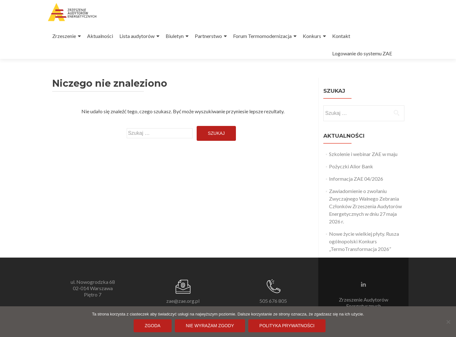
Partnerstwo (208, 36)
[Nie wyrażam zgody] (448, 322)
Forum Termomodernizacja (262, 36)
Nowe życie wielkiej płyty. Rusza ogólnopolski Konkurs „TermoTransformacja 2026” (364, 241)
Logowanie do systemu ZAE (362, 53)
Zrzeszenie (64, 36)
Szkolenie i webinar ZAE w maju (363, 154)
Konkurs (312, 36)
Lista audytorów (137, 36)
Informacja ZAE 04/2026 (356, 179)
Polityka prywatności (286, 325)
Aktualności (100, 36)
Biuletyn (175, 36)
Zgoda (153, 325)
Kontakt (341, 36)
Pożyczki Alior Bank (351, 166)
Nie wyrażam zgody (210, 325)
